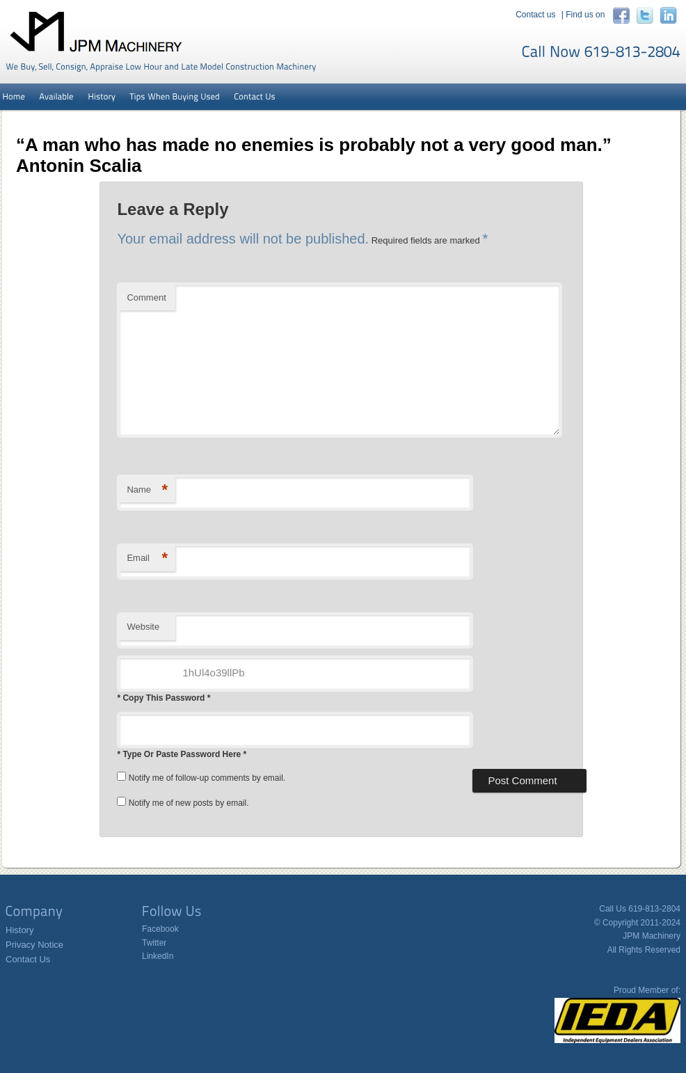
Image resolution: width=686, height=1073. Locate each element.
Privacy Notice (34, 944)
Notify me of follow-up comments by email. (207, 778)
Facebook (160, 929)
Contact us (535, 14)
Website (143, 626)
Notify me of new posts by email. (189, 803)
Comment (146, 297)
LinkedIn (157, 956)
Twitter (154, 943)
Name (147, 490)
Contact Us (28, 959)
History (19, 930)
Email (147, 558)
